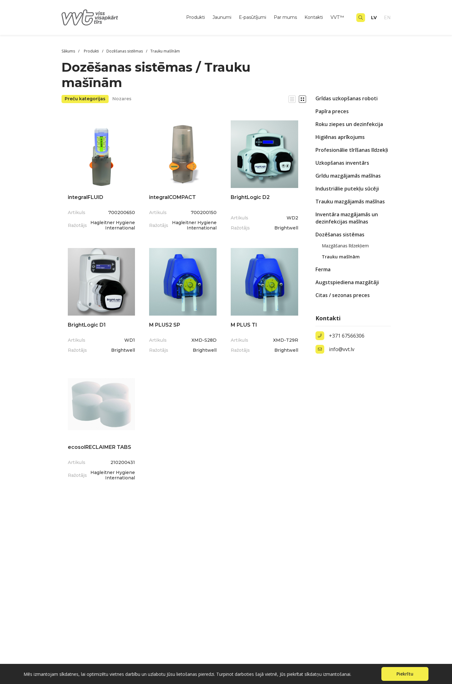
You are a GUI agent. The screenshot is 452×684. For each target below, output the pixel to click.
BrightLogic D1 (87, 325)
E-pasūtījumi (252, 17)
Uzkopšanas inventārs (342, 162)
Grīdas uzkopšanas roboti (346, 98)
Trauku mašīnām (341, 257)
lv (374, 17)
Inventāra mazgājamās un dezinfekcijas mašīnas (346, 218)
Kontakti (313, 17)
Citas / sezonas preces (342, 295)
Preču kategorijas (85, 99)
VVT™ (337, 17)
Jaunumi (222, 17)
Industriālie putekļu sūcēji (347, 188)
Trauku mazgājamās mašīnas (350, 201)
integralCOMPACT (172, 197)
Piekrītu (404, 674)
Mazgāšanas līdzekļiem (345, 246)
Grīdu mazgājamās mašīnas (348, 175)
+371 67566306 (346, 335)
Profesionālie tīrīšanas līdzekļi (351, 149)
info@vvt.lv (341, 349)
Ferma (323, 269)
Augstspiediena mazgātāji (347, 282)
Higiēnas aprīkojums (340, 137)
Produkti (195, 17)
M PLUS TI (244, 325)
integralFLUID (85, 197)
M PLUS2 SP (164, 325)
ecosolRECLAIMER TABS (99, 447)
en (387, 17)
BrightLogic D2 (250, 197)
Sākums (68, 51)
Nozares (122, 99)
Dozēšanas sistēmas (339, 234)
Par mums (285, 17)
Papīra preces (332, 111)
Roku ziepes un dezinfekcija (349, 124)
